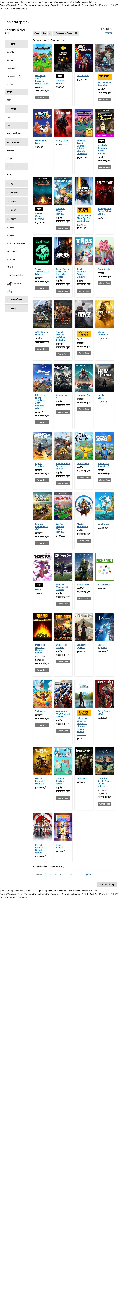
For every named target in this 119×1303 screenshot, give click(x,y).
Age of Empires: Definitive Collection (61, 335)
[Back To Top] (107, 884)
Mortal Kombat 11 (103, 333)
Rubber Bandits (59, 846)
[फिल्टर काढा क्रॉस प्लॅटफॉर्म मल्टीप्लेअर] (76, 33)
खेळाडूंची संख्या (15, 299)
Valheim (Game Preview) (39, 216)
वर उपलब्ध (13, 142)
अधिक (9, 291)
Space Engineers (102, 646)
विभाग (11, 108)
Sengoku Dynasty (81, 646)
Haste (38, 589)
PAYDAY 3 (82, 778)
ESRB (11, 308)
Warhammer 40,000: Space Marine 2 (63, 714)
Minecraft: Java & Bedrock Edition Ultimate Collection (82, 147)
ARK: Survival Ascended (104, 84)
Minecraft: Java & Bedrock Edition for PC (42, 79)
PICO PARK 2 (104, 584)
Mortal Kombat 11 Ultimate (40, 781)
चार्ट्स (11, 43)
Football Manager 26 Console (62, 587)
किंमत (11, 201)
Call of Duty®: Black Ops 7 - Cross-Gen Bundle (63, 272)
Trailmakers (41, 711)
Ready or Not (62, 140)
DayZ (79, 339)
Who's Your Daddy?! (41, 141)
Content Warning (60, 81)
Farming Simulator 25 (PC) (41, 526)
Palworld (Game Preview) (60, 211)
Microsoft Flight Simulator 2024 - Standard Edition (40, 402)
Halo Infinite (83, 584)
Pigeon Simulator (40, 464)
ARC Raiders (83, 75)
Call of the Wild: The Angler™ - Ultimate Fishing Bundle (82, 725)
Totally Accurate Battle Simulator (81, 272)
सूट (10, 183)
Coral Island (103, 523)
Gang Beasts (104, 268)
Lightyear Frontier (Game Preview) (60, 527)
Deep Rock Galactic (61, 646)
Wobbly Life (83, 463)
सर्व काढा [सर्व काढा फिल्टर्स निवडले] (108, 33)
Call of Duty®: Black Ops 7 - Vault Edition (84, 218)
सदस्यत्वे (12, 192)
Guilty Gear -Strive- (104, 712)
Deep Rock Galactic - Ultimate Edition (40, 648)
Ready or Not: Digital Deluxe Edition (104, 211)
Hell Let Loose (101, 396)
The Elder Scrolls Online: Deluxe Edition (105, 782)
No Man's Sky (83, 395)
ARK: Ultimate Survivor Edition (63, 466)
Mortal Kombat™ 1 (82, 525)
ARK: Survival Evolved (41, 333)
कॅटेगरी (11, 210)
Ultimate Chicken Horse (60, 781)
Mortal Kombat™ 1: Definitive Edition (41, 848)
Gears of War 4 (62, 396)
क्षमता (11, 219)
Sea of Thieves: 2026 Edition (42, 271)
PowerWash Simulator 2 (103, 464)
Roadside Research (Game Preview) (102, 149)
